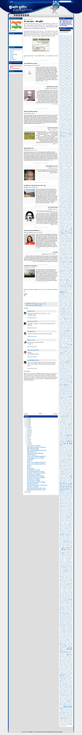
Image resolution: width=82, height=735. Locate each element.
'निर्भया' (68, 35)
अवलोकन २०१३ (62, 232)
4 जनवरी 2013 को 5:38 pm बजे (32, 336)
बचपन (61, 462)
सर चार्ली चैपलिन (63, 670)
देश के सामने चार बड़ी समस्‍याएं (32, 483)
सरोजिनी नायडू (63, 674)
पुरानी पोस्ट (55, 413)
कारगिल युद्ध (69, 285)
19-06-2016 (70, 122)
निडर (63, 412)
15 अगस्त (62, 102)
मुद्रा (63, 529)
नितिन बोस (66, 412)
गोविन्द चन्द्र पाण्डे (63, 325)
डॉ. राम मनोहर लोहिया (69, 376)
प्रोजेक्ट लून (70, 453)
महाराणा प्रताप (62, 516)
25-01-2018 (66, 158)
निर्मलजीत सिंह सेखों (66, 413)
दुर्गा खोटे (70, 394)
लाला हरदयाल (70, 580)
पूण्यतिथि (63, 438)
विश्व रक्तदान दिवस (62, 624)
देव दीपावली (65, 398)
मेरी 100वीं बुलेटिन (69, 530)
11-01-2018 (68, 79)
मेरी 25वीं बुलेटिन (69, 532)
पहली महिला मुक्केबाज (64, 429)
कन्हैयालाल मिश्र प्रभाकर (68, 273)
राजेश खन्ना (67, 555)
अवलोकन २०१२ (67, 230)
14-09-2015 (65, 100)
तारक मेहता (64, 382)
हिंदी (60, 712)
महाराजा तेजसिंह (69, 515)
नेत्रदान (71, 416)
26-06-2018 (61, 167)
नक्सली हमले (66, 407)
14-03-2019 (65, 97)
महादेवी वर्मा (64, 515)
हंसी (69, 702)
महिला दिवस (67, 519)
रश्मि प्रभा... (11, 52)
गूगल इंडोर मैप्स (70, 321)
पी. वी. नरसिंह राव (66, 434)
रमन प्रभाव (67, 546)
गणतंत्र (71, 307)
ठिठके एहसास (63, 368)
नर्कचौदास (71, 408)
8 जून (66, 198)
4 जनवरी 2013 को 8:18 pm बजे (32, 368)
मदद (60, 508)
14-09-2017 (70, 100)
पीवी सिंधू (71, 434)
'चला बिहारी (61, 35)
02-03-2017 (64, 40)
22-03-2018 (64, 142)
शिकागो (70, 646)
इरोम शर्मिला (64, 251)
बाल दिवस (62, 471)
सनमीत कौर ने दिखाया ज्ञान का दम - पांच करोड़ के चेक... (37, 485)
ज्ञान (67, 359)
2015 (27, 423)
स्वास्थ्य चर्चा (65, 702)
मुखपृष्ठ (12, 1)
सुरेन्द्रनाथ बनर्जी (64, 688)
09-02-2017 (67, 67)
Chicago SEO (39, 731)
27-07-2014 (68, 171)
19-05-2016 (65, 122)
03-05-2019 (64, 45)
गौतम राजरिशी (69, 325)
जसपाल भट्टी (61, 354)
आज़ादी (67, 241)
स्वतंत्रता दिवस (69, 700)
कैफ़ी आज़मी (62, 299)
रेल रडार (63, 575)
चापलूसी (68, 332)
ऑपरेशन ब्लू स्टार (65, 265)
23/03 (67, 150)
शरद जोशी (65, 641)
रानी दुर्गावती (62, 557)
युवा (70, 541)
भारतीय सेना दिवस (68, 499)
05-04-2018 (67, 52)
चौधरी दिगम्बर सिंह (62, 338)
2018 (27, 419)
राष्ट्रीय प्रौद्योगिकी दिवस (63, 566)
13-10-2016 (67, 93)
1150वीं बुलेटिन (65, 84)
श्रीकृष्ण (70, 657)
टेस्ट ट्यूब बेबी (64, 365)
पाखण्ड (70, 431)
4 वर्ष (66, 190)
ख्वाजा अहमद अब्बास (63, 307)
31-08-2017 (61, 189)
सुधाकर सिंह (69, 684)
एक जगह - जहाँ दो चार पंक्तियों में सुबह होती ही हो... (36, 456)
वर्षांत (60, 590)
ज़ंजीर (64, 341)
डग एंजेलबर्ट (68, 368)
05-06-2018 (64, 53)
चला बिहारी (66, 330)
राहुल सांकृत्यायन (64, 571)
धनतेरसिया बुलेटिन (69, 403)
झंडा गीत (71, 359)
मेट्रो (65, 530)
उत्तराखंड (62, 255)
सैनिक (62, 692)
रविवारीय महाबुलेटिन (69, 547)
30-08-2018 (65, 185)
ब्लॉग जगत (69, 481)
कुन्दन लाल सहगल (65, 290)
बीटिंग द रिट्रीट (63, 473)
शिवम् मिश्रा (11, 57)
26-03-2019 (64, 166)
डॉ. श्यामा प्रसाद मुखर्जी (64, 377)
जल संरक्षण (69, 351)
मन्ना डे (71, 511)
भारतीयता (69, 501)
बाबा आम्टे (67, 467)
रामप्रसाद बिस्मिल (68, 559)
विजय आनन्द (67, 594)
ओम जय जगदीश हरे (67, 268)
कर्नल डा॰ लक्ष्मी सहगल (68, 277)
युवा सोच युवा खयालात (36, 65)
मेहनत (70, 533)
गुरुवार (65, 319)
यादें (61, 541)
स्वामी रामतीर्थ (62, 701)
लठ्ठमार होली (70, 576)
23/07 (70, 150)
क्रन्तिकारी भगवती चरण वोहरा (64, 302)
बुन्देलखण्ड (69, 475)
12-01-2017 (70, 84)
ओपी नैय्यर (61, 268)
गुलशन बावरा (66, 320)
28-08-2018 (65, 177)
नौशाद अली (67, 417)
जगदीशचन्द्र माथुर (65, 342)
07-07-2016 (69, 61)
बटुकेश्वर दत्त (65, 463)
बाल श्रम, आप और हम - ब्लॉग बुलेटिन (34, 445)
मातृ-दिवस (69, 523)
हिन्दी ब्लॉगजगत (70, 716)
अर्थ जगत (71, 225)
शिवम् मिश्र (63, 649)
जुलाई (28, 435)
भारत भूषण (69, 497)
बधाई (69, 463)
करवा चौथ (65, 276)
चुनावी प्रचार (61, 337)
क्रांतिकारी (70, 302)
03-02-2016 (61, 44)
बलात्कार (69, 464)
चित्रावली (71, 333)
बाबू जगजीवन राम (69, 468)
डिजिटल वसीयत (67, 369)
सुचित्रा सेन (64, 684)
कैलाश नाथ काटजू (68, 299)
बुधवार (66, 475)
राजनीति (62, 553)
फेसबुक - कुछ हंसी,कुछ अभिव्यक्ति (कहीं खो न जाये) (36, 450)
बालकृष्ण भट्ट (70, 471)
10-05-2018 (61, 74)
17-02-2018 (64, 110)
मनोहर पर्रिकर (67, 511)
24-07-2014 (69, 154)
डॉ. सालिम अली (66, 378)
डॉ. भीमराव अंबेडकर (62, 376)
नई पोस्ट (25, 413)
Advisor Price (44, 731)
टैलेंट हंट (68, 365)
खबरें (70, 303)
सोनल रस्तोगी (61, 693)
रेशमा (66, 575)
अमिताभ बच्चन (62, 221)
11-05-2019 (70, 80)
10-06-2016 (67, 74)
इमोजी (60, 251)
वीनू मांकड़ (64, 634)
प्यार (64, 445)
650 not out (62, 197)
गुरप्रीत (62, 315)
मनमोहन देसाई (65, 510)
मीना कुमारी (66, 528)
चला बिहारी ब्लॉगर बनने (31, 360)
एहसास (61, 265)
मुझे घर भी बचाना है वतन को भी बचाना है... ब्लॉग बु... (36, 489)
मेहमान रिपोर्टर (62, 534)
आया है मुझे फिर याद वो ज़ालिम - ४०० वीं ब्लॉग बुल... (36, 447)
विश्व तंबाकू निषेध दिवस (63, 610)
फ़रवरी (28, 442)
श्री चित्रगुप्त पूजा (68, 656)
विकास (64, 593)
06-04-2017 (64, 56)
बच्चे (63, 462)
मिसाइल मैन (61, 528)
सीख (70, 680)
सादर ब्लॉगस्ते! (39, 232)
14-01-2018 (68, 96)
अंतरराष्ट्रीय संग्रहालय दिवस (63, 207)
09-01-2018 (61, 67)
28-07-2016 (68, 176)
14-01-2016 (62, 96)
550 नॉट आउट (70, 193)
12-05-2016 (65, 87)
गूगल (66, 321)
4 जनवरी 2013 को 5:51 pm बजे (32, 346)
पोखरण (65, 439)
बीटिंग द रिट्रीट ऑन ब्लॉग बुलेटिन (33, 448)
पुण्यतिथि (68, 435)
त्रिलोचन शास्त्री (69, 386)
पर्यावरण (69, 425)
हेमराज (70, 717)
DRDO (65, 720)
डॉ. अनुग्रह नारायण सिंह (63, 372)
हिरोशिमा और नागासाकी (64, 717)
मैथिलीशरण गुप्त (68, 534)
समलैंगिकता (66, 667)
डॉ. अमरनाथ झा (69, 372)
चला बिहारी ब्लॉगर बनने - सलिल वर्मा (15, 49)
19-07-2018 (63, 123)
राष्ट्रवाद (64, 562)
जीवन (64, 356)
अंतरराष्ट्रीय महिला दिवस (69, 202)
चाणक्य (64, 332)
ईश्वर (67, 254)
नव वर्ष (70, 409)
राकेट (62, 550)
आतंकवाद (70, 241)
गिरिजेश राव (64, 312)
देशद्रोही (64, 400)
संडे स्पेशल (68, 662)
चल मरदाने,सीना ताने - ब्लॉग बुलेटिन (33, 470)
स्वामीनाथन (61, 702)
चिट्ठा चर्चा (63, 333)
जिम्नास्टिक (67, 355)
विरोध (63, 598)
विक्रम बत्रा (67, 593)
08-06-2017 (61, 65)
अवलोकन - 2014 (64, 229)
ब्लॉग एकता (64, 481)
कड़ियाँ (69, 272)
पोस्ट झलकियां (35, 305)
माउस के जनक (65, 521)
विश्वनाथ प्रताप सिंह (63, 633)
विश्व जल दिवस (62, 608)
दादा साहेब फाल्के (62, 390)
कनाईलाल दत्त (61, 273)
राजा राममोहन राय (62, 554)
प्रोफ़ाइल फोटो (63, 454)
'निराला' (65, 35)
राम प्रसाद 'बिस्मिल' (68, 557)
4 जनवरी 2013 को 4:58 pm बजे (32, 317)
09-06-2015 (61, 70)
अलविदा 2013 (64, 228)
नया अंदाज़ (66, 408)
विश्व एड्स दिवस (67, 602)
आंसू (70, 234)
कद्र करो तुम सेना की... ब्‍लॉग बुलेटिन (33, 480)
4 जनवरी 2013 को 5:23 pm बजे (32, 327)
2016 (27, 422)
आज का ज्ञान (61, 238)
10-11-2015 (69, 75)
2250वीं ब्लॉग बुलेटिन (67, 145)
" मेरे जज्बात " (33, 267)
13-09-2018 (62, 93)
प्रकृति (68, 446)
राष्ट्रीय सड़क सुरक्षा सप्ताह (66, 568)
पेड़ (71, 438)
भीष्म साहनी (61, 503)
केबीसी (65, 298)
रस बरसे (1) (29, 465)
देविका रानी (61, 399)
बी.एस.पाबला (70, 472)
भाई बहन (62, 497)
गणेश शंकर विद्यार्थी (62, 311)
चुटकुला (71, 334)
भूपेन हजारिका (67, 503)
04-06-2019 (69, 48)
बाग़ (64, 467)
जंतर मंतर (67, 341)
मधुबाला (61, 510)
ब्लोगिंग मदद (67, 493)
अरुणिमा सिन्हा (69, 224)
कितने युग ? (29, 467)
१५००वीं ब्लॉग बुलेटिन (68, 105)
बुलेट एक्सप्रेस (65, 476)
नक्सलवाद (62, 407)
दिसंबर (28, 427)
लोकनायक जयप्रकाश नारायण (67, 585)
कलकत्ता (61, 278)
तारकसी (68, 382)
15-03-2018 (67, 102)
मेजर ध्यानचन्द (61, 530)
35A (63, 190)
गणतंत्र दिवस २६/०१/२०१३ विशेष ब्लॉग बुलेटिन (35, 453)
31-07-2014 (69, 188)
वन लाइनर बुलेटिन (30, 459)
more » (46, 80)
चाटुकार (61, 332)
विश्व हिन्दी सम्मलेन (69, 629)
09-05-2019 (69, 69)
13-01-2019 (62, 91)
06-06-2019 (69, 56)
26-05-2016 (69, 166)
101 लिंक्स (66, 78)
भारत (65, 497)
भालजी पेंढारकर (65, 502)
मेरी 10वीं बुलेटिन (63, 532)
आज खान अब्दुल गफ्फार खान (68, 238)
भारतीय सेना (62, 499)
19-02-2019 (68, 120)
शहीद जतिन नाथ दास (66, 643)
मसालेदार (70, 512)
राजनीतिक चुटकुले (68, 553)
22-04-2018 (69, 142)
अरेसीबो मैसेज (61, 225)
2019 (27, 418)
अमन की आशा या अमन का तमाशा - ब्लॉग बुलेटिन (36, 477)
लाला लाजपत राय (65, 580)
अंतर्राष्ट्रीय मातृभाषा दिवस (67, 210)
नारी (60, 412)
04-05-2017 (64, 48)
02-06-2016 (69, 40)
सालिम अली (69, 679)
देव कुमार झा (12, 51)
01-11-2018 (61, 39)
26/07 (65, 168)
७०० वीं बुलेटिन (68, 197)
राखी (69, 550)
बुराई (60, 476)
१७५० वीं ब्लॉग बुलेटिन (66, 114)
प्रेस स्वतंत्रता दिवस (65, 453)
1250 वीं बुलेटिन (70, 89)
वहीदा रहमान (64, 590)
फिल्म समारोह (61, 459)
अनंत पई (64, 216)
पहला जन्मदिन (70, 426)
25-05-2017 (69, 159)
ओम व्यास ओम (64, 269)
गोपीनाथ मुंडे (61, 324)
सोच (70, 692)
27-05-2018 (62, 171)
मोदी (60, 537)
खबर (68, 303)
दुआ (67, 394)
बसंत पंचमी (65, 466)
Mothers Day (64, 724)
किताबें (62, 287)
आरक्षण (70, 246)
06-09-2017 (64, 58)
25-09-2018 (64, 162)
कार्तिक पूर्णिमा (70, 286)
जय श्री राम (70, 350)
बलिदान (61, 466)
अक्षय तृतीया (62, 212)
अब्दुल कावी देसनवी (63, 220)
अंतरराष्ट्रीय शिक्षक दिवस (67, 206)
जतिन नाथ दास (62, 343)
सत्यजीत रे (62, 666)
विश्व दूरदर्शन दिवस (66, 611)
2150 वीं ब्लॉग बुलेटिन (66, 141)
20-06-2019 (61, 127)
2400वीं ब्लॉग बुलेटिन (66, 157)
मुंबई (70, 528)
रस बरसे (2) (29, 460)
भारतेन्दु (61, 502)
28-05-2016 (65, 175)
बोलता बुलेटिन (70, 479)
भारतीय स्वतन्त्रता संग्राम (63, 501)
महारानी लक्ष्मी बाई (68, 516)
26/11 (69, 168)
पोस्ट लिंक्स (62, 442)
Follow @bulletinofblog (64, 32)
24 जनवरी (67, 153)
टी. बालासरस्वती (62, 364)
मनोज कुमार (70, 510)
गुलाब (63, 321)
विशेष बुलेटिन (70, 599)
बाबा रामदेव (64, 468)
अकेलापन (71, 211)
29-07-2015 (62, 181)
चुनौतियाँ (65, 337)
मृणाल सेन (69, 529)
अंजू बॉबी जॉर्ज (63, 202)
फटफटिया (64, 455)
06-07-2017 (61, 57)
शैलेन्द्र (67, 653)
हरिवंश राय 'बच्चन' (66, 705)
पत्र (67, 422)
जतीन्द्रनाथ (66, 343)
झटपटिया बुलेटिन (68, 360)
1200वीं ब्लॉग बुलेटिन (63, 89)
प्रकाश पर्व (65, 446)
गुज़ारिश (71, 312)
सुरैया (68, 688)
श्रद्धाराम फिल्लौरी (62, 656)
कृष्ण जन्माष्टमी (62, 294)
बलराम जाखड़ (65, 464)
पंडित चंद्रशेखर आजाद (65, 420)
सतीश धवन (70, 665)
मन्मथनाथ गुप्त (63, 512)
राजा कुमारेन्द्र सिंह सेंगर (13, 54)
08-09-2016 (64, 66)
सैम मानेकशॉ (66, 692)
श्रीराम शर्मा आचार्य (62, 661)
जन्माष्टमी (71, 347)
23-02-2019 (70, 146)
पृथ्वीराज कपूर (68, 438)
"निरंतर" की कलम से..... (53, 254)
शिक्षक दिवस (61, 647)
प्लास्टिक (61, 455)
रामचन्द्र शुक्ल (61, 558)
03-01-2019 (69, 43)
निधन (70, 412)
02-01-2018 (67, 39)
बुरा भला (55, 168)
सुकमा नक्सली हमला (65, 683)
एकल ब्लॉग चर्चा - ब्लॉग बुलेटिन (66, 261)
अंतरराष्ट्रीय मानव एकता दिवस (66, 203)
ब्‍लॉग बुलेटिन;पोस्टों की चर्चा (64, 489)
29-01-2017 (68, 179)
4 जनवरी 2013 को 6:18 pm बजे (32, 356)
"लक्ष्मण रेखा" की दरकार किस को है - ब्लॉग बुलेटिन (36, 482)
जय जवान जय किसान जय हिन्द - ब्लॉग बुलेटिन (35, 476)
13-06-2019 (65, 92)
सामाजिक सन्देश (63, 679)
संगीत (60, 662)
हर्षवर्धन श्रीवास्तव (12, 59)
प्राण (63, 450)
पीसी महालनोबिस (63, 435)
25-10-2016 (69, 162)
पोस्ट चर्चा (62, 440)
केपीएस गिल (61, 298)
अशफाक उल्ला (66, 234)
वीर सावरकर (69, 634)
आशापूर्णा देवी (69, 247)
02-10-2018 (64, 43)
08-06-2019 (67, 65)
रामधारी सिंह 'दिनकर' (68, 558)
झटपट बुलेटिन (63, 360)
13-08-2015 (70, 92)
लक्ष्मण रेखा (69, 575)
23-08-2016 (65, 149)
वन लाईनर (68, 588)
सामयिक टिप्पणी (70, 678)
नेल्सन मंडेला (62, 417)
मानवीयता (65, 524)
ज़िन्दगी (64, 355)
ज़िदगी (60, 355)
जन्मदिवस (66, 347)
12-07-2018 (62, 88)
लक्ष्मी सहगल (62, 576)
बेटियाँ (68, 477)
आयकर (61, 246)
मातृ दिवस (64, 523)
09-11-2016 (69, 71)
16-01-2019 (69, 106)
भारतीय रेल (61, 498)
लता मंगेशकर (62, 577)
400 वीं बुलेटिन (70, 190)
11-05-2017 (65, 80)
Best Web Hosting (50, 731)
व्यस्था (63, 638)
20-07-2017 (67, 127)
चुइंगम (68, 334)
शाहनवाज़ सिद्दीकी (64, 646)
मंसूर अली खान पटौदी (68, 506)
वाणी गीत (11, 56)
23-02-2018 (65, 146)
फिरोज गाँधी (69, 458)
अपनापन (61, 219)
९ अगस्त (61, 201)
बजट (70, 462)
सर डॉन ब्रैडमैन (69, 670)
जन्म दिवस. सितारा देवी (67, 346)
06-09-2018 (69, 58)
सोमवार (71, 693)
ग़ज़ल (68, 307)
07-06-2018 (64, 61)
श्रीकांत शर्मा (65, 657)
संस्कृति (62, 665)
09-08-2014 (67, 70)
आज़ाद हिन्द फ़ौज (62, 241)
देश (69, 399)
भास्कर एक (69, 502)
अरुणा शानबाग (63, 224)
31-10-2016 (67, 189)
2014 (27, 424)
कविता (67, 281)
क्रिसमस (65, 303)
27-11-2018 (65, 172)
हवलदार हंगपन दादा (65, 708)
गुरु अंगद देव (65, 315)
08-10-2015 (69, 66)
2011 (27, 492)
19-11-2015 (69, 123)
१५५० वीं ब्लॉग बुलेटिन (63, 106)
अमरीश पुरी (69, 220)
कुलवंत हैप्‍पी (62, 293)
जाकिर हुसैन (66, 354)
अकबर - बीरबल (66, 211)
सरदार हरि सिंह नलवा (68, 671)
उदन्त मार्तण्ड (66, 255)
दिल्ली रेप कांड (68, 391)
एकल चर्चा (70, 260)
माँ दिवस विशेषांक (68, 520)
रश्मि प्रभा (63, 549)
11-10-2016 (66, 83)
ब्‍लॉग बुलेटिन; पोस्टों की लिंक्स (66, 486)
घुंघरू (61, 328)
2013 (27, 426)
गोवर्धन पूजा (70, 324)
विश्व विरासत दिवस (63, 625)
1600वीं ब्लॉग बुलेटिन (66, 109)
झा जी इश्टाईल (66, 361)
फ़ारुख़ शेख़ (64, 458)
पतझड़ (60, 422)
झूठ (70, 363)
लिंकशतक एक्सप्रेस (63, 581)
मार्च (28, 441)
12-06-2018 (70, 87)
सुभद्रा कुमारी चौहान (65, 687)
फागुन (60, 458)
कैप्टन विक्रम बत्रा (70, 298)
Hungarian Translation (58, 731)
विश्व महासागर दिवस (68, 621)
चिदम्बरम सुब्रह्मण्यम (63, 334)
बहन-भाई (61, 467)
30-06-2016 (68, 184)
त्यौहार (65, 386)
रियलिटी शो (70, 571)
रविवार (63, 547)
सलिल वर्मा (62, 675)
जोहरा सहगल (61, 359)
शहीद (60, 643)
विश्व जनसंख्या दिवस (68, 607)
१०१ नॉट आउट (62, 78)
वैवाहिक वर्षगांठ (64, 637)
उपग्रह (70, 255)
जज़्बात (70, 342)
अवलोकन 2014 (69, 232)
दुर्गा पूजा (61, 395)
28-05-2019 (70, 175)
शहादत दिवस (69, 642)
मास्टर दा (68, 525)
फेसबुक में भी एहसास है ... (32, 454)
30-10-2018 (70, 185)
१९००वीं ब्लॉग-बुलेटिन (62, 124)
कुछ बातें (61, 290)
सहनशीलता (69, 675)
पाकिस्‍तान (66, 431)
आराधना (61, 247)
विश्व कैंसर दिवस (67, 606)
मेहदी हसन (66, 533)
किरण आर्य (66, 287)
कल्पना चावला (66, 278)
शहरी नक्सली (61, 642)
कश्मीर (63, 282)
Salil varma (70, 724)
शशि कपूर (69, 641)
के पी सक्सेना (68, 294)
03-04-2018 (67, 44)
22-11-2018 (66, 144)
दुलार (68, 395)
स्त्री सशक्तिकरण (66, 697)
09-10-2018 (64, 71)
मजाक (70, 507)
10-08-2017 (64, 75)
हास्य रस (66, 711)
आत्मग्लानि (66, 242)
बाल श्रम (66, 471)
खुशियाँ (65, 306)
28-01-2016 (70, 172)
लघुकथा (66, 576)
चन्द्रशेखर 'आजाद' (62, 329)
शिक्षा (65, 647)
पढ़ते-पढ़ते (55, 209)
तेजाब (70, 385)
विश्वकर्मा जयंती (70, 632)
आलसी (64, 247)
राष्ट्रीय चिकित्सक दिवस (66, 563)
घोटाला (64, 328)
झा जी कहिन (67, 363)
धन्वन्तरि (62, 404)
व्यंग (70, 637)
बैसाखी (62, 479)
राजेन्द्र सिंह (63, 555)
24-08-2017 (67, 155)
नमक (60, 408)
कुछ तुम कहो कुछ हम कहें (31, 451)
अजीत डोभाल (66, 215)
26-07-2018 (68, 167)
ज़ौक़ (65, 359)
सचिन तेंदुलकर (66, 665)
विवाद (66, 598)
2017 (27, 421)
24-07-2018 (61, 155)
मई (27, 438)
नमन (63, 408)
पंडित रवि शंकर (69, 421)
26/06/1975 (61, 168)
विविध (61, 599)
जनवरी (28, 444)
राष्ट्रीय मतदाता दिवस (64, 567)
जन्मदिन (61, 347)
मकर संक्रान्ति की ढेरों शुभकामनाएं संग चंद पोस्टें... (36, 471)
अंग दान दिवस (70, 201)
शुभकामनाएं (61, 652)
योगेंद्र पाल (68, 543)
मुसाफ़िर (66, 529)
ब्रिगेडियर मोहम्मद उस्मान (64, 480)
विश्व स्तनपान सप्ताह (63, 628)
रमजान (63, 546)
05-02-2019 (61, 52)
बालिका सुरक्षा (63, 472)
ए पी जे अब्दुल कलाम (66, 259)
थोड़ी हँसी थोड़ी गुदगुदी (63, 387)
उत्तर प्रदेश (71, 254)
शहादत (65, 642)
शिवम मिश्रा (70, 647)
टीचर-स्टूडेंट (66, 364)
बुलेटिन (71, 476)
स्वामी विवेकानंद (68, 701)
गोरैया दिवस (66, 324)
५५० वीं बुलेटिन (63, 194)
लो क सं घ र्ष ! (34, 150)
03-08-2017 (69, 45)
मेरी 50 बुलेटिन (62, 533)
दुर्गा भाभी (65, 395)
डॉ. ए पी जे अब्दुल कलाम (63, 373)
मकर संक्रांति (61, 507)
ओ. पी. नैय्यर (70, 265)
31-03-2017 (64, 188)
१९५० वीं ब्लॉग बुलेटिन (69, 124)
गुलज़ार (71, 319)
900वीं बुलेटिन (65, 201)
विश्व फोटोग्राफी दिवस (63, 619)
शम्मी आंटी (61, 641)
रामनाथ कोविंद (62, 559)
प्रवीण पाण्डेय (29, 331)
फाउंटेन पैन (69, 457)
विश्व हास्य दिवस (70, 628)
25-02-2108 (64, 159)
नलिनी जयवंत (65, 409)
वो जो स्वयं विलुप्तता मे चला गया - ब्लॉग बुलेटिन (35, 457)
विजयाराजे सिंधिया (62, 597)
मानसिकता (69, 524)
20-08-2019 (64, 128)
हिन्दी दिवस (65, 716)
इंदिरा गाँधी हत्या (63, 250)
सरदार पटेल (61, 671)
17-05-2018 (69, 110)
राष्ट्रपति (61, 562)
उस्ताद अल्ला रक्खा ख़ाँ (66, 256)
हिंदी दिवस (68, 712)
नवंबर (28, 429)
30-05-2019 (62, 184)
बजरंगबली (61, 463)
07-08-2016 (61, 62)
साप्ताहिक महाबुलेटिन (63, 678)
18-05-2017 (69, 115)
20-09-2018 (69, 128)
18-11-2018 (69, 118)
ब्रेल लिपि (70, 480)
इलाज (68, 251)
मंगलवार (61, 506)
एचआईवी (63, 263)
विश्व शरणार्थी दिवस (69, 625)
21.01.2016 (64, 140)
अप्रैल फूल (67, 219)
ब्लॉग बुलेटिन (19, 7)
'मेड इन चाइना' (66, 36)
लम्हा (70, 577)
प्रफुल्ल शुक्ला (61, 449)
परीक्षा (66, 425)
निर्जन (60, 413)
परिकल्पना (55, 129)
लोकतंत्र (61, 585)
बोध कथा (65, 479)
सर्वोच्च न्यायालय (69, 674)
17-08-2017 (67, 111)
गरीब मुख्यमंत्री (69, 311)
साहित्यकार (61, 680)
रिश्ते (68, 572)
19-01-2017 (62, 120)
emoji (68, 720)
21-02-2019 (64, 137)
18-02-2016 (64, 115)
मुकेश (60, 529)
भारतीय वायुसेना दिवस (68, 498)
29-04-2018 (70, 180)
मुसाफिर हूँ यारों (34, 187)
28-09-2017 (70, 177)
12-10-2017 (67, 88)
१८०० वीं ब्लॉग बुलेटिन (62, 119)
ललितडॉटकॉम (54, 88)
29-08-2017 (68, 181)
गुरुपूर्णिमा (61, 319)
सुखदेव (61, 684)
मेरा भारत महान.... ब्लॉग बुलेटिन (33, 486)
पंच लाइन (68, 418)
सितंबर (28, 432)
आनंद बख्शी (64, 243)
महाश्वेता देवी (61, 519)
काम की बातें (64, 285)
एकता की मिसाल (65, 260)
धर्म (67, 404)
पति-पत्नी (64, 422)
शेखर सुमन (67, 652)
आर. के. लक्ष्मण (65, 246)
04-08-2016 (61, 49)
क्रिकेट (62, 303)
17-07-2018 (61, 111)
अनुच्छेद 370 (69, 216)
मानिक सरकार (61, 525)
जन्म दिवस (70, 345)
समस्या (70, 667)
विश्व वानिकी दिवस (69, 624)
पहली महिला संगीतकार (68, 430)
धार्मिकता (70, 404)
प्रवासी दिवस (67, 449)
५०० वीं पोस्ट (65, 193)
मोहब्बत (63, 537)
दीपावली (64, 394)
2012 (27, 491)
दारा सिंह (68, 390)
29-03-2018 (65, 180)
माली (65, 525)
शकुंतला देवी (67, 638)
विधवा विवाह (67, 597)
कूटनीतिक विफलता (68, 293)
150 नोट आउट (62, 105)
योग (65, 543)
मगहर (65, 507)
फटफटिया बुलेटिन (69, 455)
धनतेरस (65, 403)
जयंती (65, 351)
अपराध (64, 219)
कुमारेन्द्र (62, 292)
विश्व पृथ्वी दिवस (67, 616)
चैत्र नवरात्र (69, 337)
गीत (68, 312)
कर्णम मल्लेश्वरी (70, 276)
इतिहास (70, 250)
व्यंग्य (60, 638)
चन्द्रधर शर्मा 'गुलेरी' (68, 328)
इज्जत (67, 250)
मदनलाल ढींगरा (65, 508)
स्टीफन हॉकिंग (63, 696)
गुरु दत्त (67, 316)
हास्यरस (70, 711)
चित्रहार (67, 333)
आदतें (70, 242)
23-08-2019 (70, 149)
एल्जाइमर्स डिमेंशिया (68, 264)
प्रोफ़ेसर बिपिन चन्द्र (68, 454)
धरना (64, 404)
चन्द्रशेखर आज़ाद (68, 329)
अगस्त (28, 433)
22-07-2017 (61, 144)
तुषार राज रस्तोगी (63, 385)
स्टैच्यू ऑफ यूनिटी (68, 696)
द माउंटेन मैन (68, 387)
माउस (60, 521)
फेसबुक (65, 459)
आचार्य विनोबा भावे (68, 237)
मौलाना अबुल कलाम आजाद (67, 538)
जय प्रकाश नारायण (65, 350)
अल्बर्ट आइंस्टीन (70, 228)
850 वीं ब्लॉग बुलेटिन (68, 199)
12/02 (71, 88)
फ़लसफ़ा (65, 457)
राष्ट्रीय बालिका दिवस (69, 566)
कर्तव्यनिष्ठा (62, 277)
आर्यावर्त (33, 113)
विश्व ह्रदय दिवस (64, 632)
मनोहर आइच (62, 511)
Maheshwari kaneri (31, 350)
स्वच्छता (64, 700)
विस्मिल (69, 633)
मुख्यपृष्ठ (40, 413)
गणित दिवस (64, 310)
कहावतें (70, 282)
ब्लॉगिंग (64, 493)
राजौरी (71, 555)
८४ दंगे (63, 199)
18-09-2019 (64, 118)
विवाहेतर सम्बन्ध (70, 598)
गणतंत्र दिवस (62, 308)
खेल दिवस (69, 306)
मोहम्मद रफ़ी (67, 537)
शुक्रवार (64, 650)
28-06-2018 (62, 176)
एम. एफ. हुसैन (68, 263)
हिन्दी (61, 716)
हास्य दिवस (62, 711)
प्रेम (60, 451)
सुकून (70, 683)
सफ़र (62, 667)
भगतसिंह (63, 494)
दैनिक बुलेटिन (68, 400)
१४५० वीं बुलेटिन (70, 101)
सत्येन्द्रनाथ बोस (67, 666)
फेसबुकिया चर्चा (70, 459)
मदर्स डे (70, 508)
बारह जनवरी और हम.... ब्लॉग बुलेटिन (34, 474)
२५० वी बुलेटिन (67, 163)
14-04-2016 (70, 97)
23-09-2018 (62, 150)
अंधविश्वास (61, 211)
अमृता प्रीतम (69, 221)
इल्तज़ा (71, 251)
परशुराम (62, 425)
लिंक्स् (68, 581)
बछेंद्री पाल (67, 462)
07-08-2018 (67, 62)
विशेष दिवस (65, 599)
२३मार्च (64, 153)
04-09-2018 (67, 49)
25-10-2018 (61, 163)
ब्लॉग (60, 481)
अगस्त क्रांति (67, 212)
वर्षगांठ (70, 589)
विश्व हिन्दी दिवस (63, 629)
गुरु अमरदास (70, 315)
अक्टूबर (28, 430)
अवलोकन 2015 (64, 233)
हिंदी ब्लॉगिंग (67, 713)
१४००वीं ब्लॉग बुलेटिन (63, 101)
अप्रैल (28, 439)
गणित (60, 310)
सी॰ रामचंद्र (66, 680)
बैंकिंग (71, 477)
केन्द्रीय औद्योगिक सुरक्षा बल (67, 297)
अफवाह (71, 219)
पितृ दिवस (61, 434)
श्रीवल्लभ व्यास (69, 661)
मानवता (61, 524)
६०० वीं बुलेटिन (69, 194)
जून (27, 436)
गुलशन (62, 320)
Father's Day (66, 721)
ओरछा (68, 269)
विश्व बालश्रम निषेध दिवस (66, 620)
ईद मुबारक (64, 254)
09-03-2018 (64, 69)
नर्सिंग (61, 409)
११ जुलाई (64, 79)
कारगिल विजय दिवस (63, 286)
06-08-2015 (67, 57)
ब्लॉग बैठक (65, 490)
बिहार (66, 472)
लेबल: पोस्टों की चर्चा (68, 584)
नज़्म (70, 407)
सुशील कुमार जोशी (66, 689)
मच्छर (67, 507)
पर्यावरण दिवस (61, 426)
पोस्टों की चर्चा (69, 442)
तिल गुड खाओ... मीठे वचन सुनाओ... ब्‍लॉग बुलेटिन (36, 473)
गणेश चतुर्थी (69, 310)
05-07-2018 (69, 53)
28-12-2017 (62, 179)
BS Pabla (61, 720)
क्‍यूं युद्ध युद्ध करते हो (30, 468)
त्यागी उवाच (61, 386)
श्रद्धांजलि (68, 654)
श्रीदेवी (60, 658)
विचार (64, 594)
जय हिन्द (62, 351)
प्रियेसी (70, 450)
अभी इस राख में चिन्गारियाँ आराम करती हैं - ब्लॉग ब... (36, 488)
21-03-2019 (69, 137)
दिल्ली (64, 391)
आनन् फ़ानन (69, 243)
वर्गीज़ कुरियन (65, 589)
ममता (66, 512)
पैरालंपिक (62, 439)
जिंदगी (70, 354)
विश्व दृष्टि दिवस (67, 612)
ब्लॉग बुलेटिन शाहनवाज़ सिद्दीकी (66, 485)
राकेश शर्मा (66, 550)
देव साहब (69, 398)
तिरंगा (71, 382)
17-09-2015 (64, 113)
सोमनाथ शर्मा (67, 693)
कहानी (67, 282)
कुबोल (70, 290)
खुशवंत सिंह (61, 306)
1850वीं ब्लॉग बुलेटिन (69, 119)
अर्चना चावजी (66, 225)
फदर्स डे (62, 457)
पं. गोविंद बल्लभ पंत (63, 418)
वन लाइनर (70, 586)
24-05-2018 (64, 154)
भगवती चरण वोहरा (68, 494)
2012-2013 (61, 131)
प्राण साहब (66, 450)
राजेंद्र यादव (67, 554)
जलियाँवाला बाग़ (62, 352)
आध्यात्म (61, 243)
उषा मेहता (61, 256)
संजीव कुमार (64, 662)
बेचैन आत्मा (64, 477)
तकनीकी (64, 381)
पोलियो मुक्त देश (70, 439)
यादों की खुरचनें (65, 541)
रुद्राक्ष (70, 572)
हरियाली (61, 705)
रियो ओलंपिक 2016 (63, 572)
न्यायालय (71, 417)
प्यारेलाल (68, 445)
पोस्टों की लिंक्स (67, 443)
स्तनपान (61, 697)
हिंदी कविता (64, 712)
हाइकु (70, 708)
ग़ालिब (60, 312)
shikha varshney (31, 321)
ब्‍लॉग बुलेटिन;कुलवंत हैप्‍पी (67, 488)
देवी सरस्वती (65, 399)
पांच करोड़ (61, 431)
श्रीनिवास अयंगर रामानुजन (67, 658)
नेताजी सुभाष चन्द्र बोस (64, 416)
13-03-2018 (68, 91)
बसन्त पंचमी (69, 466)
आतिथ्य (62, 242)
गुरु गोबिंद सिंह (63, 316)
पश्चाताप (66, 426)
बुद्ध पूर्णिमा (62, 475)
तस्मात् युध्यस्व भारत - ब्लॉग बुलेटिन (33, 479)
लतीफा (67, 577)
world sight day (63, 725)
